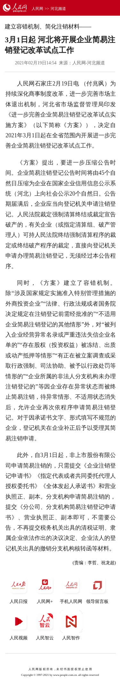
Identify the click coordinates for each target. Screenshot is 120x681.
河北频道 (58, 8)
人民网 (37, 8)
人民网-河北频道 (88, 62)
